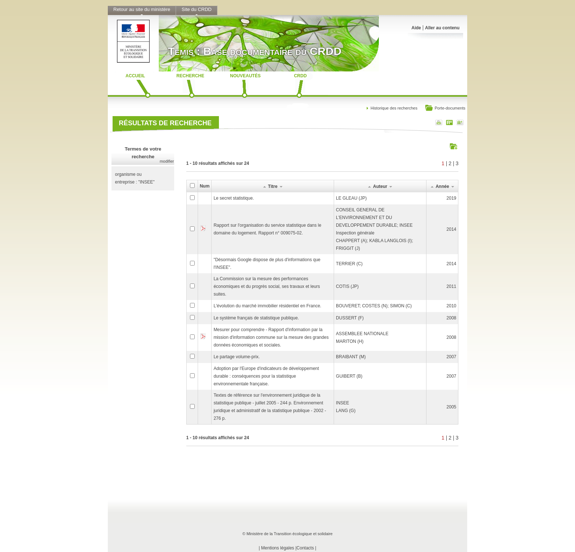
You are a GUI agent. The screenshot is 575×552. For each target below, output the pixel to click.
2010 (452, 305)
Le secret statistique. (233, 198)
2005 (452, 407)
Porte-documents (445, 108)
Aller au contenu (442, 27)
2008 (452, 318)
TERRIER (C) (349, 263)
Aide (416, 27)
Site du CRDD (197, 9)
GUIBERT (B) (349, 376)
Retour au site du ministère (141, 9)
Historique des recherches (393, 108)
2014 (452, 229)
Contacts (305, 548)
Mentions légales (277, 548)
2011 (452, 286)
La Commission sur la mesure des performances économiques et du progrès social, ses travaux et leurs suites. (266, 286)
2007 (452, 356)
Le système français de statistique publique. (256, 318)
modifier (167, 161)
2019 (452, 198)
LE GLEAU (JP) (351, 198)
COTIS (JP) (347, 286)
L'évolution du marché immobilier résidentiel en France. (267, 305)
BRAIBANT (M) (351, 356)
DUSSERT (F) (350, 318)
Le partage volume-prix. (236, 356)
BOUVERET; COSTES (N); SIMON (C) (374, 305)
